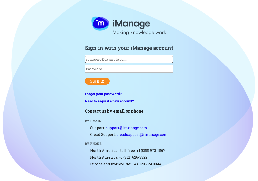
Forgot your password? (103, 94)
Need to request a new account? (109, 101)
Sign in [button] (97, 81)
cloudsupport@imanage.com (142, 134)
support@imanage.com (126, 127)
